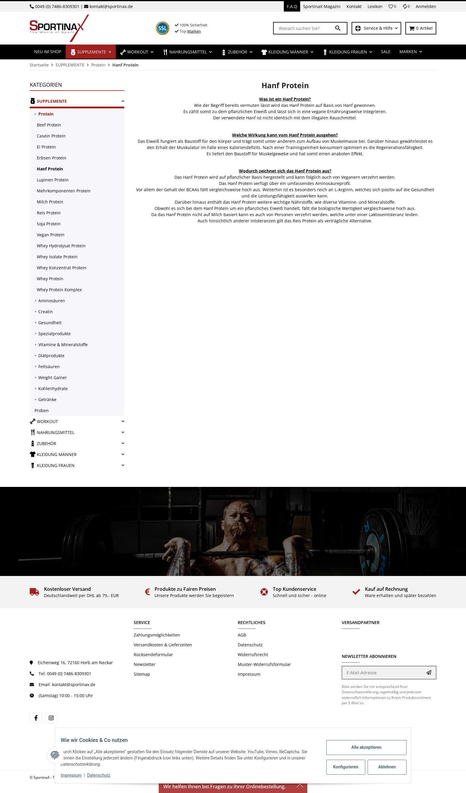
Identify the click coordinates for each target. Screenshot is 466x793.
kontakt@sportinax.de (111, 6)
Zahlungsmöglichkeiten (157, 635)
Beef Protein (49, 125)
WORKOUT (44, 421)
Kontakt (354, 6)
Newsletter (144, 664)
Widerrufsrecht (253, 654)
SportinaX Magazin (322, 6)
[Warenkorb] (421, 28)
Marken (194, 31)
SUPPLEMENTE (48, 101)
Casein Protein (51, 136)
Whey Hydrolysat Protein (61, 245)
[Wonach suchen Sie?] (304, 28)
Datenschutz (250, 645)
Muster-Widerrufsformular (264, 664)
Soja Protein (49, 224)
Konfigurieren (342, 766)
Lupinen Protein (53, 180)
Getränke (47, 399)
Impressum (249, 674)
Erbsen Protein (51, 158)
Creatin (45, 311)
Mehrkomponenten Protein (64, 191)
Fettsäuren (49, 366)
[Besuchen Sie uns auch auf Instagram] (51, 718)
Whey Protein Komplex (59, 289)
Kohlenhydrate (53, 388)
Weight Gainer (52, 377)
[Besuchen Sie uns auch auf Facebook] (36, 718)
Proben (41, 410)
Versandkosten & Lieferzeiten (163, 645)
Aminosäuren (51, 300)
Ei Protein (46, 147)
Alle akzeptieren (362, 747)
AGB (242, 635)
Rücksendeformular (153, 654)
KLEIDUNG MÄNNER (53, 454)
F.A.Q (292, 6)
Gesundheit (50, 322)
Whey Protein (50, 278)
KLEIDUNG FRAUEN (52, 465)
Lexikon (375, 6)
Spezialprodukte (54, 333)
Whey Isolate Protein (57, 256)
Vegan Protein (50, 235)
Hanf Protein (50, 169)
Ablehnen (383, 766)
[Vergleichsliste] (406, 6)
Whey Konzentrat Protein (61, 267)
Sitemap (142, 674)
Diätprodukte (51, 355)
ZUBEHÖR (43, 443)
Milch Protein (50, 202)
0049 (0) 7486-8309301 (57, 6)
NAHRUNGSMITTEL (52, 432)
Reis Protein (49, 213)
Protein (45, 114)
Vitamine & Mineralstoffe (63, 344)
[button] (392, 6)
